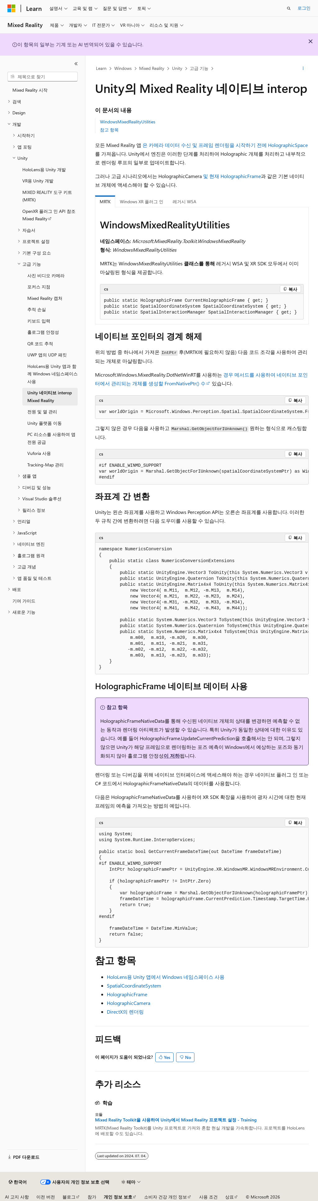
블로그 (68, 1197)
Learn (101, 68)
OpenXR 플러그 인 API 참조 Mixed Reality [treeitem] (48, 215)
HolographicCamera (128, 1003)
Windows (123, 68)
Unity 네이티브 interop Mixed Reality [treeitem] (49, 396)
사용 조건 (208, 1197)
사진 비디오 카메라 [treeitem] (46, 275)
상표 (229, 1197)
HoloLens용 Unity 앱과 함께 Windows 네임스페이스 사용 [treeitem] (52, 373)
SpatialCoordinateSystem (134, 985)
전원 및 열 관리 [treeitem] (42, 412)
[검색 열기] (289, 8)
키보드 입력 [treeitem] (38, 321)
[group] (202, 412)
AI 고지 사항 (17, 1197)
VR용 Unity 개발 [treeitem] (37, 181)
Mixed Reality (151, 68)
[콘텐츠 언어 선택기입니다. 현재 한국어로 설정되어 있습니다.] (17, 1182)
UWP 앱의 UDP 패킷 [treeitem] (47, 355)
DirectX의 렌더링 (125, 1011)
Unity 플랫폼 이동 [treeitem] (44, 423)
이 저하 (172, 755)
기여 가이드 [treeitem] (23, 601)
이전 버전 (45, 1197)
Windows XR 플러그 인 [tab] (141, 201)
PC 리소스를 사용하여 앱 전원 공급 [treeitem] (51, 438)
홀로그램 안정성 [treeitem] (43, 332)
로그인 (304, 8)
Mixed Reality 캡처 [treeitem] (44, 298)
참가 (92, 1197)
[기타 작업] (303, 69)
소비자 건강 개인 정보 (165, 1197)
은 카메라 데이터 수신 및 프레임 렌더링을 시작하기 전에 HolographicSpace (225, 145)
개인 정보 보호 (118, 1197)
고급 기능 (199, 68)
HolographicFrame (240, 176)
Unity (177, 68)
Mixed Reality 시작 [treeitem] (30, 90)
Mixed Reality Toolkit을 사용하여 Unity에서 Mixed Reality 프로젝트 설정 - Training (176, 1120)
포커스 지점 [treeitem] (38, 287)
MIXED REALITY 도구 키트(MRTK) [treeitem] (47, 196)
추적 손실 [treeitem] (36, 309)
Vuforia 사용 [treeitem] (39, 453)
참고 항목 (109, 130)
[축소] (76, 63)
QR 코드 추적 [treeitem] (40, 343)
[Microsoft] (11, 8)
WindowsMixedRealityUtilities (127, 122)
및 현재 (211, 176)
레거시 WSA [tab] (184, 201)
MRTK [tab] (105, 201)
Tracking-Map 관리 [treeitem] (45, 465)
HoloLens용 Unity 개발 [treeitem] (44, 169)
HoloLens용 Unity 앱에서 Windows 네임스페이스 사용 (166, 977)
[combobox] (42, 77)
